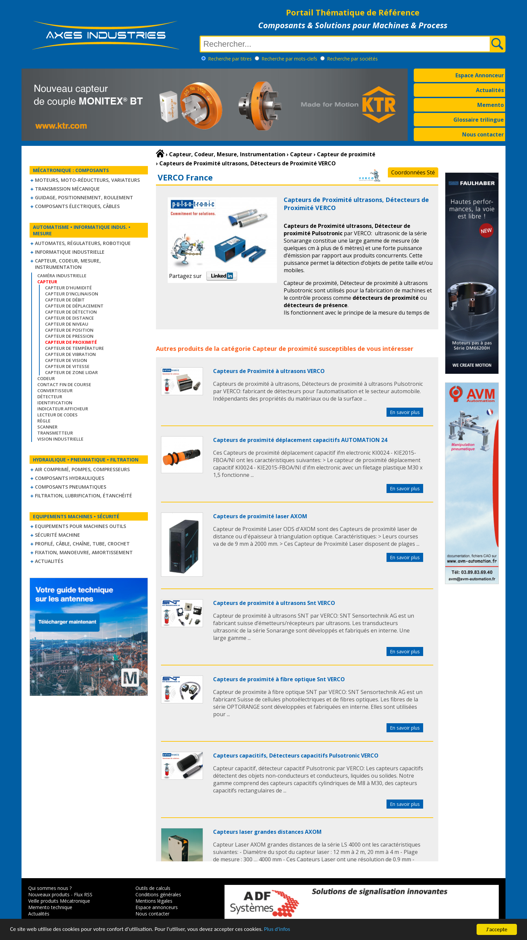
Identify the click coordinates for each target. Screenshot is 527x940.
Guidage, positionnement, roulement (84, 197)
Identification (54, 403)
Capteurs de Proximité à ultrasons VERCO (269, 371)
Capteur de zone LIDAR (71, 372)
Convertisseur (55, 390)
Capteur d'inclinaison (71, 294)
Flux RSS (83, 894)
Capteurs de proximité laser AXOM (260, 516)
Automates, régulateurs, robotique (83, 243)
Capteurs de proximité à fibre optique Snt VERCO (279, 679)
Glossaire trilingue (478, 119)
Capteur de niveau (66, 324)
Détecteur (49, 397)
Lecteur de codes (57, 415)
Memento (490, 105)
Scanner (47, 427)
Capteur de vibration (70, 354)
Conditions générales (158, 894)
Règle (43, 421)
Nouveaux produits (49, 894)
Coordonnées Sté (413, 172)
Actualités (490, 90)
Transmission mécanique (67, 189)
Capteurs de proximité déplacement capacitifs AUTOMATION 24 (300, 440)
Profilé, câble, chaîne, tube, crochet (82, 543)
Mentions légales (153, 901)
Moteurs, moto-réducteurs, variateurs (87, 180)
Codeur (46, 378)
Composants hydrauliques (69, 478)
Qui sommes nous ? (50, 888)
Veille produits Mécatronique (59, 901)
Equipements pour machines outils (80, 526)
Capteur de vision (66, 360)
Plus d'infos (278, 930)
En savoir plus (405, 412)
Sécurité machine (57, 535)
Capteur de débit (65, 300)
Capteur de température (74, 348)
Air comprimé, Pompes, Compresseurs (82, 469)
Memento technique (50, 907)
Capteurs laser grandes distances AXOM (267, 831)
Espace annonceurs (156, 907)
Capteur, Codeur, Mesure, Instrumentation (68, 263)
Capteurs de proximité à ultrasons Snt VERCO (274, 603)
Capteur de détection (71, 312)
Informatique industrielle (70, 252)
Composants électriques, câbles (77, 206)
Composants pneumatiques (70, 487)
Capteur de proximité (284, 348)
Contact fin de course (64, 384)
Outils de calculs (152, 888)
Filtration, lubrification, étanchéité (83, 495)
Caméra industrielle (61, 276)
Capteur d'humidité (68, 288)
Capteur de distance (69, 318)
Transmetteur (55, 433)
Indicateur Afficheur (62, 409)
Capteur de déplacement (74, 306)
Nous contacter (483, 134)
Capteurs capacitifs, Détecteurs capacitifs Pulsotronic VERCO (295, 755)
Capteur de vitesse (67, 366)
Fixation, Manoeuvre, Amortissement (84, 552)
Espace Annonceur (479, 75)
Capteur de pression (69, 336)
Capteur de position (69, 330)
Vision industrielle (60, 439)
